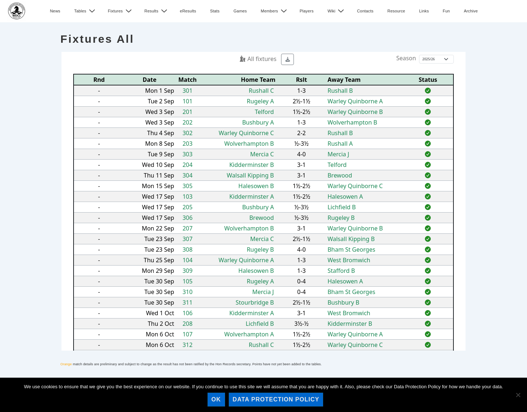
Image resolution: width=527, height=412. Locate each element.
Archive (471, 11)
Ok (216, 399)
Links (424, 11)
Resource (396, 11)
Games (240, 11)
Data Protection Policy (276, 399)
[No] (518, 394)
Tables (85, 11)
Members (275, 11)
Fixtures (121, 11)
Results (157, 11)
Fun (446, 11)
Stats (215, 11)
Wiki (337, 11)
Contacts (365, 11)
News (55, 11)
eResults (188, 11)
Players (307, 11)
